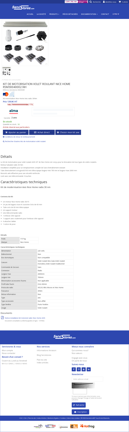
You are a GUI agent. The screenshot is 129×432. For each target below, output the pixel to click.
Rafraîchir (78, 405)
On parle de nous (79, 360)
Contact (105, 14)
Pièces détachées (70, 14)
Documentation (89, 14)
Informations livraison (46, 350)
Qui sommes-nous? (80, 350)
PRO (116, 14)
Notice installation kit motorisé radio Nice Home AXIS (23, 318)
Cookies (63, 418)
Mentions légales (53, 418)
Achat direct (42, 132)
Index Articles (41, 418)
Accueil (30, 14)
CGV (20, 418)
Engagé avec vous (79, 358)
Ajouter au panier (15, 132)
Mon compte (7, 350)
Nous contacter (8, 353)
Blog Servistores (44, 355)
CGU (25, 418)
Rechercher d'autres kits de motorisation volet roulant (24, 141)
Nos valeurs (77, 353)
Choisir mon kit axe (68, 132)
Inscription (80, 412)
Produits (54, 14)
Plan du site (42, 359)
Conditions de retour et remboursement (19, 137)
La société (41, 14)
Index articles (42, 362)
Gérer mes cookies (73, 418)
